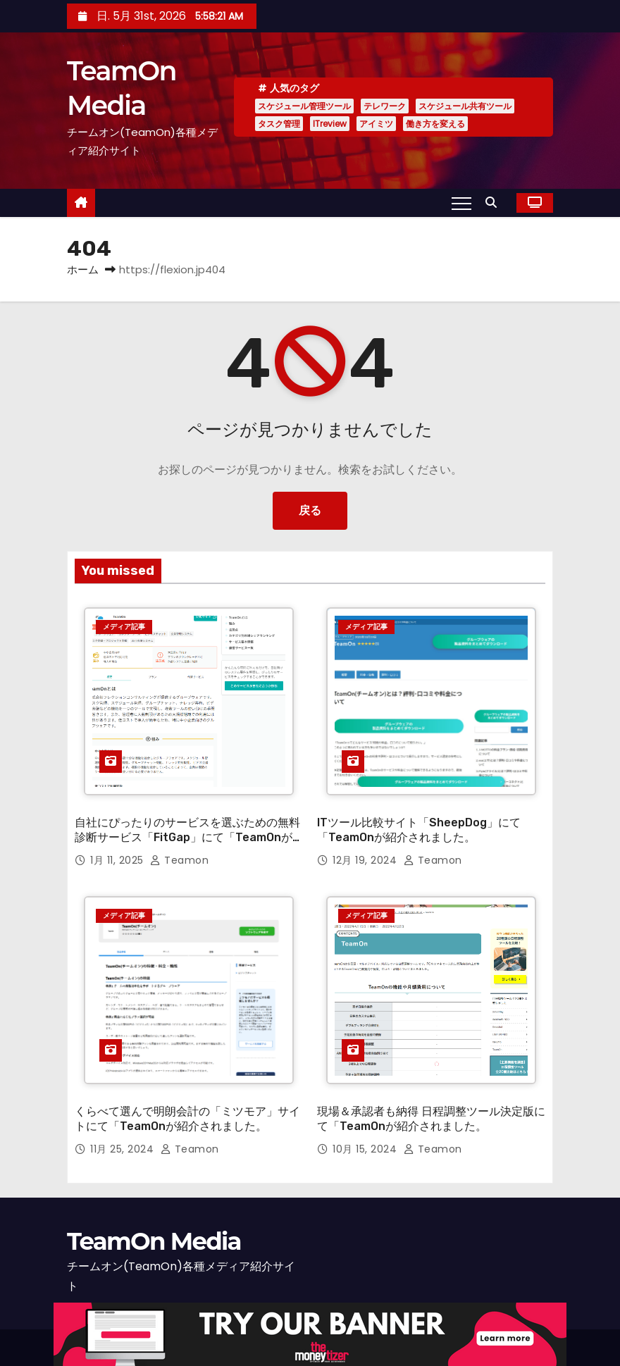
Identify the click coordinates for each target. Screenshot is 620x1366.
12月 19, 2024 (366, 848)
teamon (179, 848)
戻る (310, 510)
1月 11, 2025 (118, 848)
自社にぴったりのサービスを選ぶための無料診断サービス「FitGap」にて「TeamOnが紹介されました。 (187, 825)
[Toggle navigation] (461, 203)
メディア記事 (124, 626)
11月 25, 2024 (123, 1125)
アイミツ (376, 124)
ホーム (83, 269)
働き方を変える (435, 124)
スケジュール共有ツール (465, 106)
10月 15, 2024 (366, 1125)
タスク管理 (279, 124)
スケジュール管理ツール (304, 106)
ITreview (330, 124)
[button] (494, 202)
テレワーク (385, 106)
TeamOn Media (154, 1217)
